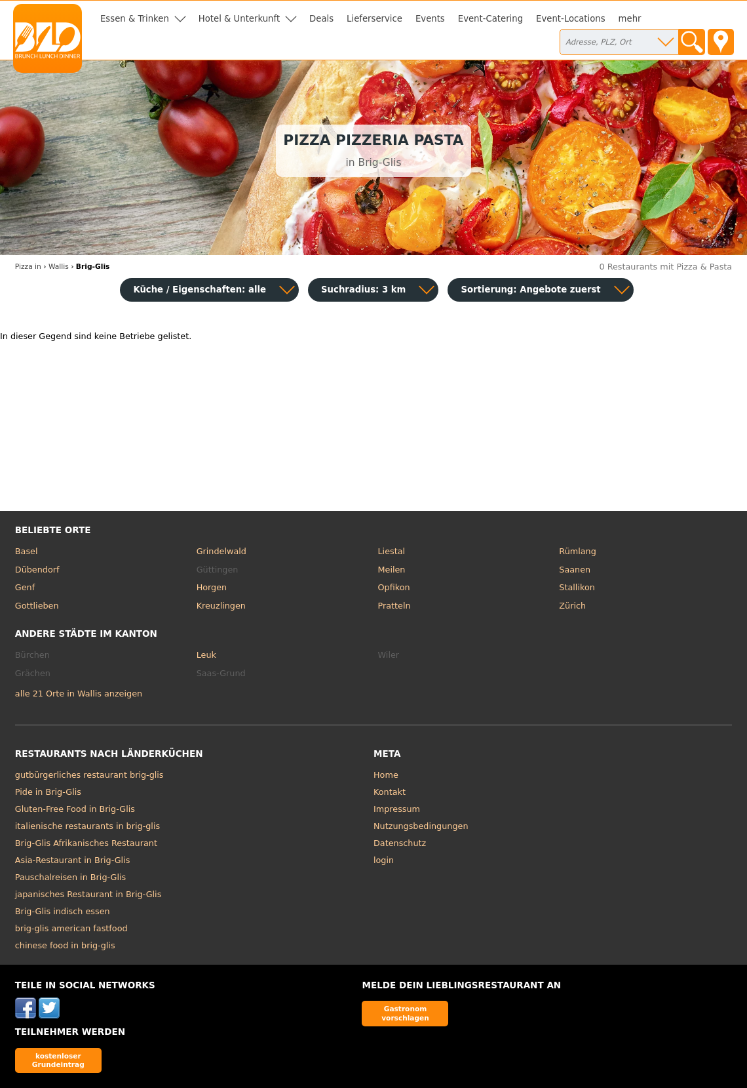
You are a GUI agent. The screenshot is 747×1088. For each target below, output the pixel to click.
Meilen (391, 569)
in (28, 266)
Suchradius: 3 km (363, 289)
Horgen (212, 587)
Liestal (391, 551)
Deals (321, 19)
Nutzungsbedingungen (421, 826)
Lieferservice (374, 19)
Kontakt (390, 792)
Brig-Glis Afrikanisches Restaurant (86, 843)
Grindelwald (221, 551)
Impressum (397, 809)
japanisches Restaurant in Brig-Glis (88, 894)
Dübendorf (37, 569)
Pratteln (393, 606)
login (384, 860)
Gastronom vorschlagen (405, 1013)
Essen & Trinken (134, 19)
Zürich (572, 606)
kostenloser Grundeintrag (58, 1060)
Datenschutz (400, 843)
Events (430, 19)
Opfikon (393, 587)
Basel (26, 551)
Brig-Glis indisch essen (62, 911)
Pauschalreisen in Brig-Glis (70, 877)
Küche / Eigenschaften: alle (199, 289)
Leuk (206, 655)
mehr (630, 19)
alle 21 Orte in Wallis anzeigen (78, 693)
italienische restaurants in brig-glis (87, 826)
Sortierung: (530, 289)
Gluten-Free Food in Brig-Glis (75, 809)
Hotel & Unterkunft (239, 19)
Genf (25, 587)
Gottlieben (37, 606)
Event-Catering (490, 19)
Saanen (574, 569)
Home (386, 775)
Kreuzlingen (221, 606)
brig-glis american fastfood (71, 928)
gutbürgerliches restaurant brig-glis (89, 775)
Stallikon (576, 587)
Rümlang (577, 551)
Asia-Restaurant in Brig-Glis (72, 860)
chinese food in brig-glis (65, 945)
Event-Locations (570, 19)
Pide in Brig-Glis (48, 792)
